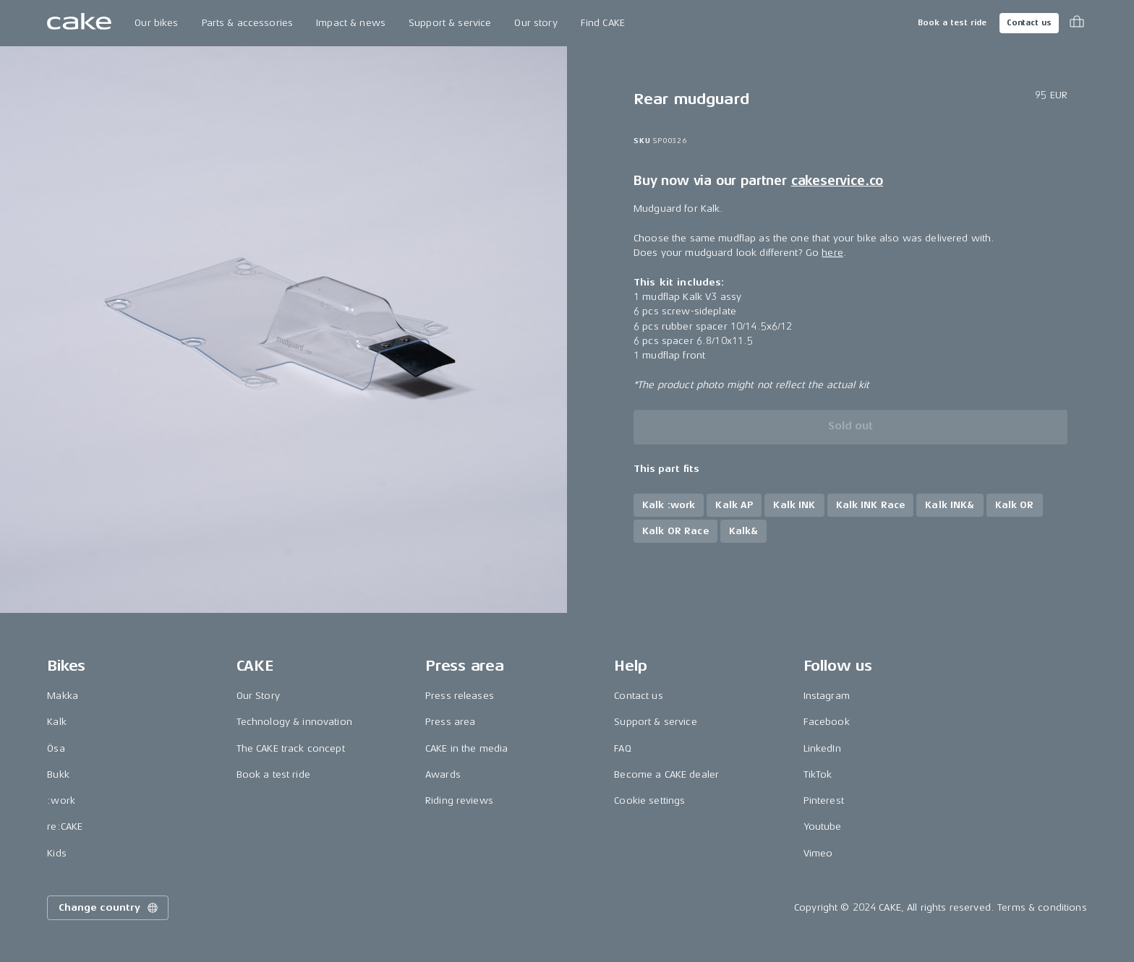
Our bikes (156, 22)
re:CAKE (64, 826)
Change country (109, 908)
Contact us (1029, 22)
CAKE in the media (466, 748)
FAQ (622, 748)
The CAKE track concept (290, 748)
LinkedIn (822, 748)
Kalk (57, 721)
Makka (62, 695)
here (832, 252)
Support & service (450, 22)
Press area (450, 721)
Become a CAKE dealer (666, 774)
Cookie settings (649, 800)
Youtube (822, 826)
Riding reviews (459, 800)
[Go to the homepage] (79, 23)
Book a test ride (952, 22)
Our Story (258, 695)
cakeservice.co (837, 180)
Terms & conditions (1042, 907)
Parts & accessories (248, 22)
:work (61, 800)
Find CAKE (603, 22)
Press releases (459, 695)
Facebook (826, 721)
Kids (57, 853)
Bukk (58, 774)
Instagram (826, 695)
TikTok (817, 774)
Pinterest (823, 800)
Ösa (55, 748)
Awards (443, 774)
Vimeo (818, 853)
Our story (535, 22)
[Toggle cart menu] (1077, 23)
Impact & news (350, 22)
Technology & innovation (294, 721)
